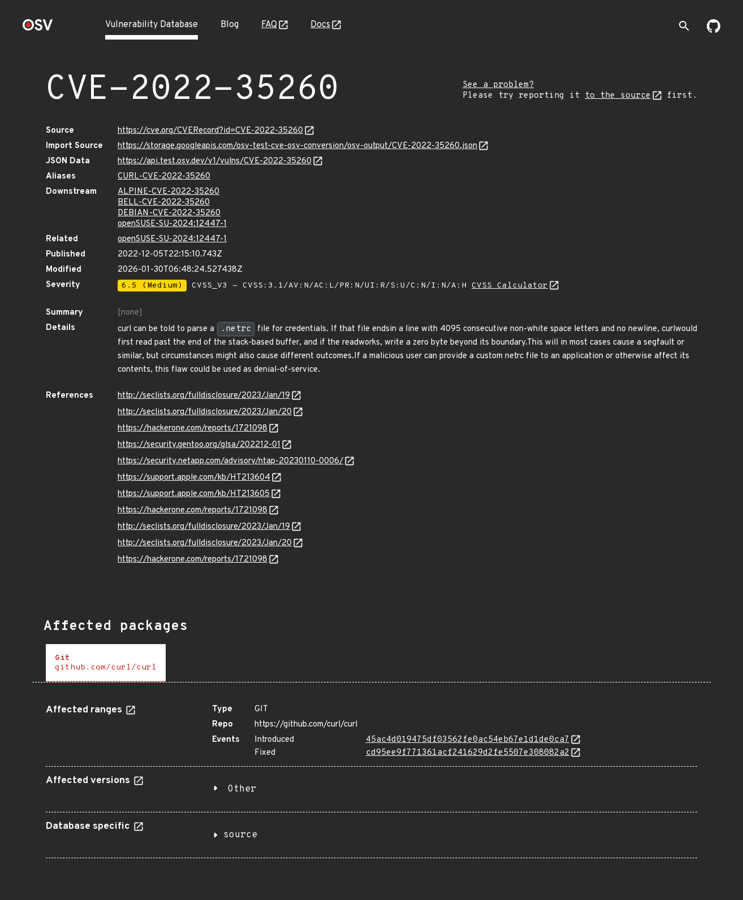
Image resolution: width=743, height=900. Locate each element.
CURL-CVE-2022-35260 (164, 176)
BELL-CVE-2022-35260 (164, 202)
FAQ (269, 25)
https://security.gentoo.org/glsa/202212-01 (199, 445)
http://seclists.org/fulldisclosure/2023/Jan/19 (204, 395)
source (240, 835)
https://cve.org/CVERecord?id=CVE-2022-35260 (210, 130)
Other (242, 789)
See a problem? (498, 85)
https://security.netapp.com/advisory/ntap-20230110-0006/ (230, 461)
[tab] (106, 663)
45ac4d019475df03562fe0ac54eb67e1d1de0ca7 (467, 739)
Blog (230, 25)
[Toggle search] (684, 26)
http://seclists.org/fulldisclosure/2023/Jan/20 (205, 412)
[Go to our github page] (713, 30)
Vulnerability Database (151, 25)
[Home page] (38, 28)
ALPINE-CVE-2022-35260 (168, 191)
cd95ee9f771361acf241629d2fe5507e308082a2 (467, 752)
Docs (320, 25)
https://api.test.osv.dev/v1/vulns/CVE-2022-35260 (215, 161)
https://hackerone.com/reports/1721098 (192, 428)
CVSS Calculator (510, 285)
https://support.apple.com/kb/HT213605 (194, 494)
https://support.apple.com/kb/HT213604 (194, 477)
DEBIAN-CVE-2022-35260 (169, 213)
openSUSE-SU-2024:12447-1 (172, 224)
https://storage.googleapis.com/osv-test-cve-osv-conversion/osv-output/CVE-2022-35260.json (297, 146)
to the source (618, 95)
